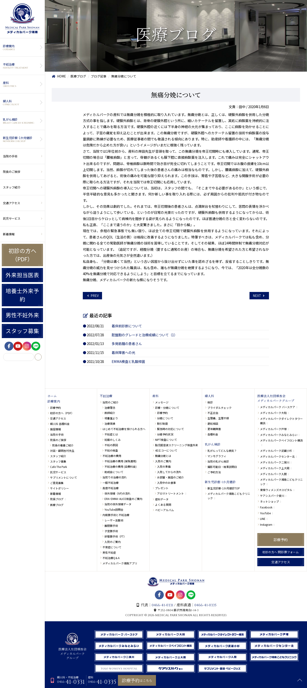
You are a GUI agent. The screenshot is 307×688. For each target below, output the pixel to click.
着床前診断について (127, 325)
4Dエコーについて (166, 450)
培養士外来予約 (22, 295)
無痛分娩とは (163, 456)
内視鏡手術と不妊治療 (115, 515)
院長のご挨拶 (11, 171)
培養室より (111, 418)
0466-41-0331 (162, 605)
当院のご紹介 (110, 402)
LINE (262, 519)
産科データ (161, 499)
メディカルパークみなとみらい (278, 435)
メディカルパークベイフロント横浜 (281, 440)
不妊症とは (111, 434)
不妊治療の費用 (111, 456)
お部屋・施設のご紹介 (170, 477)
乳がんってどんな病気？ (222, 450)
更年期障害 (214, 429)
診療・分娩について (167, 407)
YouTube (265, 513)
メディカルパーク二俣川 (274, 462)
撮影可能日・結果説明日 (222, 467)
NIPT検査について (166, 440)
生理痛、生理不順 (218, 418)
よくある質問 (163, 504)
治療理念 (109, 407)
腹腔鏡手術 (111, 525)
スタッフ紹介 (11, 187)
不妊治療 (22, 65)
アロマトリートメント (170, 493)
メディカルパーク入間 (273, 474)
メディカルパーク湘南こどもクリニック (228, 496)
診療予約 (55, 407)
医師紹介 (109, 413)
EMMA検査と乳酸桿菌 (128, 361)
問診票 (280, 552)
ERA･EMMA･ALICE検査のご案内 (123, 499)
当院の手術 (10, 156)
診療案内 (22, 47)
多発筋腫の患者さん (127, 343)
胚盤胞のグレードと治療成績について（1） (144, 334)
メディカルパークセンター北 (277, 456)
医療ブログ (57, 505)
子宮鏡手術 (111, 531)
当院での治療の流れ (114, 477)
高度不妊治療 (110, 488)
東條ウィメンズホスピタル (276, 490)
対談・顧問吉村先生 (62, 450)
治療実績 (109, 423)
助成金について (113, 472)
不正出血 (212, 413)
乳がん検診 (22, 120)
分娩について (165, 418)
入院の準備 (164, 466)
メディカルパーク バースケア (277, 407)
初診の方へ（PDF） (22, 255)
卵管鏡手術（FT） (115, 536)
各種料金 (212, 434)
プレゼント (161, 488)
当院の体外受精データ (117, 504)
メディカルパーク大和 (273, 413)
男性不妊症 (109, 552)
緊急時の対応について (170, 429)
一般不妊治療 (110, 482)
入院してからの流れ (169, 472)
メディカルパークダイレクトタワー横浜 (281, 421)
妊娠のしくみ (112, 440)
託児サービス (11, 218)
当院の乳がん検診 (218, 461)
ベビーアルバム (164, 510)
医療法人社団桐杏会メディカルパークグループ (275, 398)
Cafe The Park (58, 467)
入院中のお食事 (166, 482)
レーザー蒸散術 (113, 520)
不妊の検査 (111, 450)
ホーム (52, 396)
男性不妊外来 (22, 315)
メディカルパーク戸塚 (273, 429)
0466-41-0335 (205, 605)
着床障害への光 (123, 352)
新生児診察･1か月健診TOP (223, 488)
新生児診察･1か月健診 (22, 139)
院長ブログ (57, 499)
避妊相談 (212, 423)
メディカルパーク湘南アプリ (119, 563)
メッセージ (161, 402)
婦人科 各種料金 (60, 424)
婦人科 (22, 102)
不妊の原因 (111, 445)
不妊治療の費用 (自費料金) (120, 466)
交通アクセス (11, 203)
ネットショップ (269, 501)
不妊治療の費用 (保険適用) (120, 461)
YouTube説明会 (113, 509)
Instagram (266, 524)
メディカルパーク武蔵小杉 (276, 450)
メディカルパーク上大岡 (274, 468)
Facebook (266, 507)
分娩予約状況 (165, 434)
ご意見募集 (57, 483)
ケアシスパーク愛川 (272, 495)
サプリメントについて (63, 477)
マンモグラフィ (216, 456)
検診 (210, 402)
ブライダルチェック (219, 407)
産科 (22, 84)
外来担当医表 (22, 275)
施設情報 (55, 429)
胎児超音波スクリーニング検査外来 (176, 445)
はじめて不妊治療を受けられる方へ (123, 429)
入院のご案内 (112, 542)
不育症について (111, 547)
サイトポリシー (59, 488)
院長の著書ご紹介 (63, 445)
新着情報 (9, 234)
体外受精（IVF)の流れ (117, 493)
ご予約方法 (214, 472)
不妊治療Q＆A (110, 558)
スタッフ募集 (22, 331)
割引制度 (162, 423)
